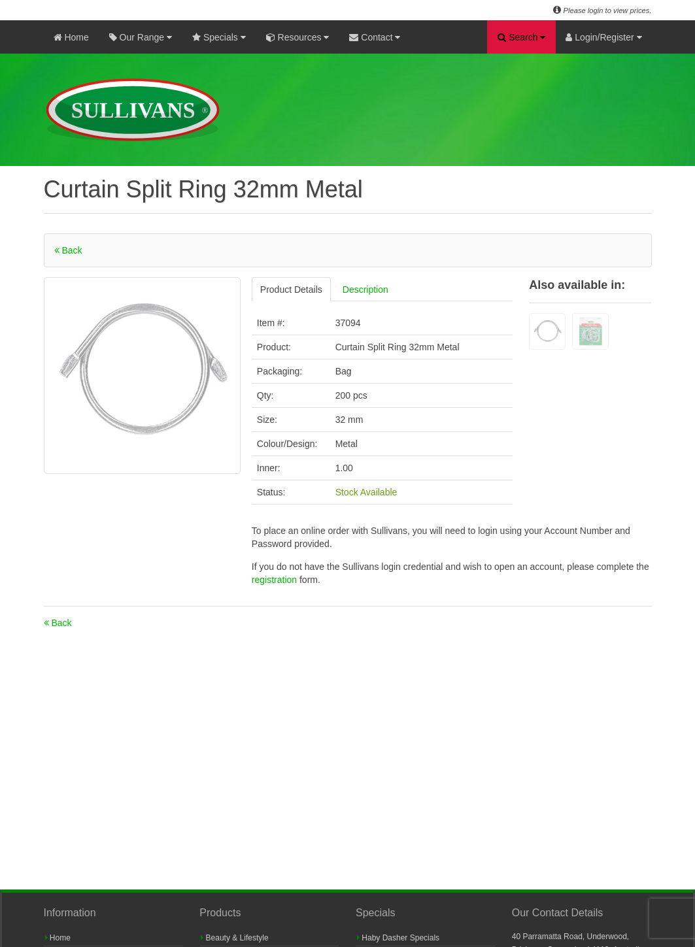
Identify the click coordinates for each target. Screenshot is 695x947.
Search (521, 37)
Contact (374, 37)
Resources (298, 37)
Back (68, 250)
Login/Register (603, 37)
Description (365, 289)
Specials (219, 37)
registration (275, 579)
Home (71, 37)
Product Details (291, 289)
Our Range (140, 37)
